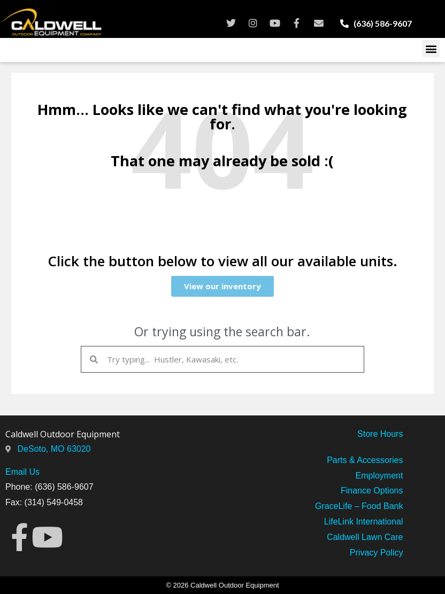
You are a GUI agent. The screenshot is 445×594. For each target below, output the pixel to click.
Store (367, 433)
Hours (390, 433)
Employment (379, 475)
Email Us (22, 471)
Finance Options (372, 490)
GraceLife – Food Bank (359, 506)
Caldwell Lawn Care (365, 537)
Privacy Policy (376, 552)
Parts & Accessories (365, 460)
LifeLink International (363, 521)
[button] (431, 48)
